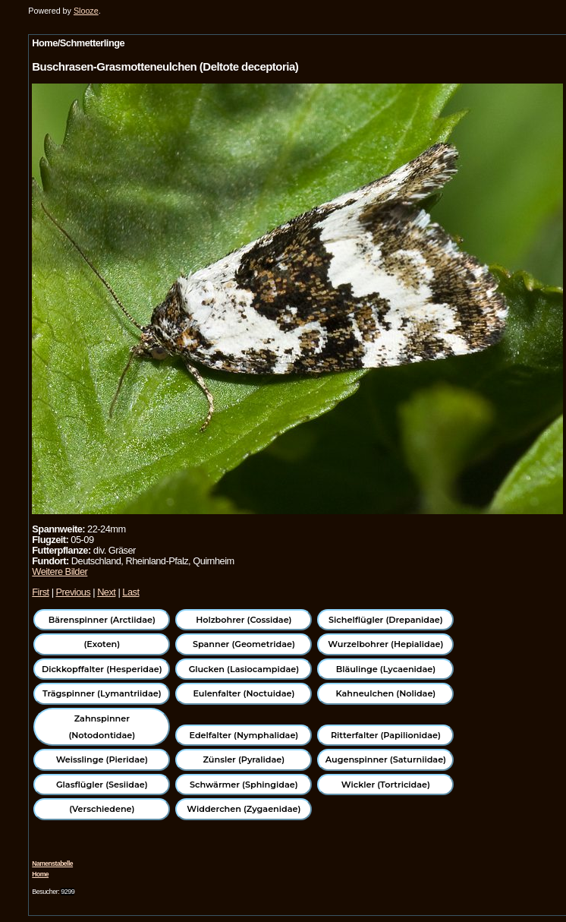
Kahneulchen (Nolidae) (386, 693)
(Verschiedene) (101, 809)
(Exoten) (101, 644)
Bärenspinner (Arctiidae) (102, 619)
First (40, 592)
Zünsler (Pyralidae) (244, 759)
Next (106, 592)
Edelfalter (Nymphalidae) (243, 735)
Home (40, 874)
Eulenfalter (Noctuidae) (243, 693)
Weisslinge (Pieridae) (102, 759)
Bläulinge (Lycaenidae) (386, 669)
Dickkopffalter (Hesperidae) (102, 669)
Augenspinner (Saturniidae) (385, 759)
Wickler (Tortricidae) (385, 784)
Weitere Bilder (59, 571)
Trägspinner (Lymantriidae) (102, 693)
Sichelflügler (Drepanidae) (386, 619)
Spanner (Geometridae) (244, 644)
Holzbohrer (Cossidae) (243, 619)
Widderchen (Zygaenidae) (243, 809)
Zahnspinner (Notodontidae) (101, 726)
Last (130, 592)
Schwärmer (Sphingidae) (244, 784)
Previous (73, 592)
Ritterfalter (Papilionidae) (386, 735)
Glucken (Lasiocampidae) (244, 669)
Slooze (86, 10)
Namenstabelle (52, 863)
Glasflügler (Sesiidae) (102, 784)
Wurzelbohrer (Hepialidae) (385, 644)
